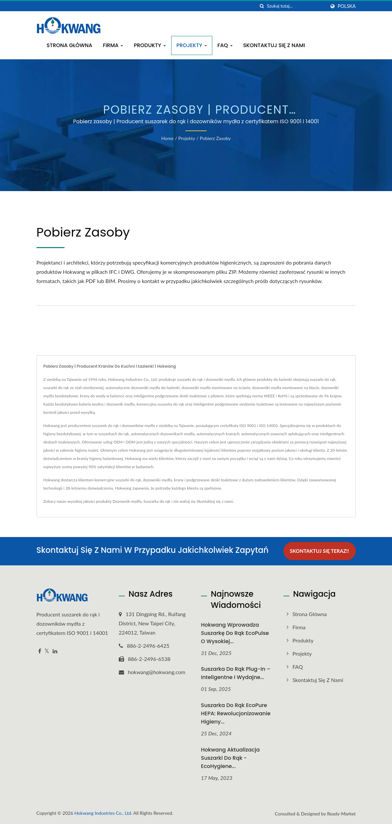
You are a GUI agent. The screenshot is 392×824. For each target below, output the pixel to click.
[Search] (296, 6)
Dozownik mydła (127, 501)
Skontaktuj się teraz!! (319, 551)
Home (167, 138)
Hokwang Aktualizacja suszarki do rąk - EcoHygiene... (230, 758)
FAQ (225, 45)
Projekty (191, 45)
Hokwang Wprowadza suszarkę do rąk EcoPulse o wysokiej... (235, 633)
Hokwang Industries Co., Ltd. (103, 813)
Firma (113, 45)
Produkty (150, 45)
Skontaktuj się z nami (274, 45)
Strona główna (69, 45)
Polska (347, 6)
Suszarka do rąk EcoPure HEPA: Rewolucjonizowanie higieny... (236, 713)
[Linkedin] (55, 651)
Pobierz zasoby (215, 138)
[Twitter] (46, 651)
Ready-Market (341, 813)
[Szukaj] (262, 6)
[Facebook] (39, 651)
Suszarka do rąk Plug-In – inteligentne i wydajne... (236, 673)
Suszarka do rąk (157, 501)
